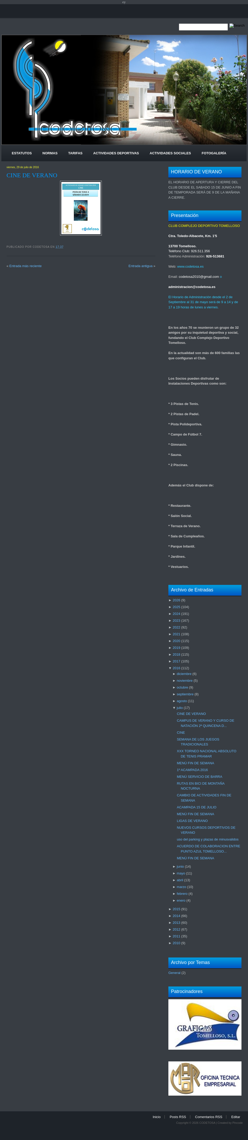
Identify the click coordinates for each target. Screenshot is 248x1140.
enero (181, 900)
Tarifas (75, 153)
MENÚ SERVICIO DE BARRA (199, 777)
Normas (50, 153)
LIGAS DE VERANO (192, 821)
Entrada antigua (140, 266)
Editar (235, 1117)
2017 (176, 661)
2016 (176, 668)
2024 (176, 614)
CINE (181, 732)
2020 (176, 641)
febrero (182, 894)
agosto (182, 701)
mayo (181, 873)
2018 (176, 654)
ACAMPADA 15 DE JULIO (196, 807)
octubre (182, 687)
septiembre (185, 694)
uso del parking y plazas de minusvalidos (207, 839)
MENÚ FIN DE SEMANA (195, 763)
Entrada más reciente (25, 266)
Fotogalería (214, 153)
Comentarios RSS (208, 1117)
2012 (176, 929)
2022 (176, 627)
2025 (176, 607)
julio (180, 708)
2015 (176, 909)
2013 (176, 923)
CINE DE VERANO (32, 175)
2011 (176, 936)
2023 (176, 620)
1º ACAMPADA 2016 (192, 770)
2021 (176, 634)
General (174, 973)
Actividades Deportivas (116, 153)
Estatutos (22, 153)
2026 (176, 600)
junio (180, 866)
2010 (176, 943)
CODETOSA (207, 1122)
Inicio (157, 1117)
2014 (176, 916)
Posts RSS (178, 1117)
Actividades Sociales (170, 153)
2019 (176, 648)
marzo (181, 887)
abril (180, 880)
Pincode (237, 1122)
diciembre (184, 674)
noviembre (185, 681)
